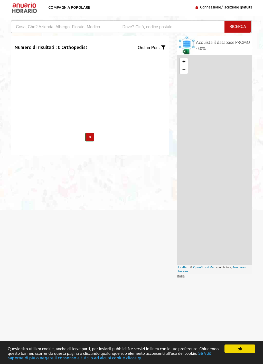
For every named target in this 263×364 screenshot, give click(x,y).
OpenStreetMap (204, 267)
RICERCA (238, 26)
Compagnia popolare (69, 7)
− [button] (184, 70)
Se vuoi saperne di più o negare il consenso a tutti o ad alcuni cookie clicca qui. (110, 355)
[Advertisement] (90, 87)
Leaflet (183, 267)
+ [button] (184, 62)
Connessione (210, 7)
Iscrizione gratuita (238, 7)
